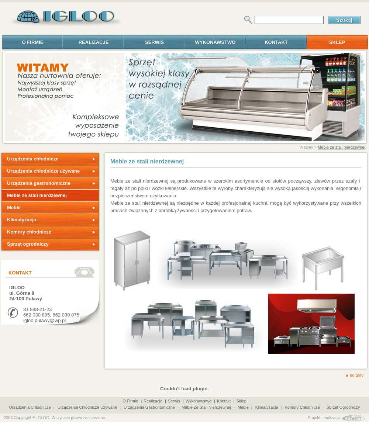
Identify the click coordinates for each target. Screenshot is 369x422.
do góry (356, 375)
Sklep (337, 42)
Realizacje (94, 42)
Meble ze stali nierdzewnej (341, 147)
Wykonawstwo (215, 42)
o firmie (33, 42)
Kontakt (276, 42)
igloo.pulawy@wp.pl (44, 320)
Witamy (306, 147)
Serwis (154, 42)
